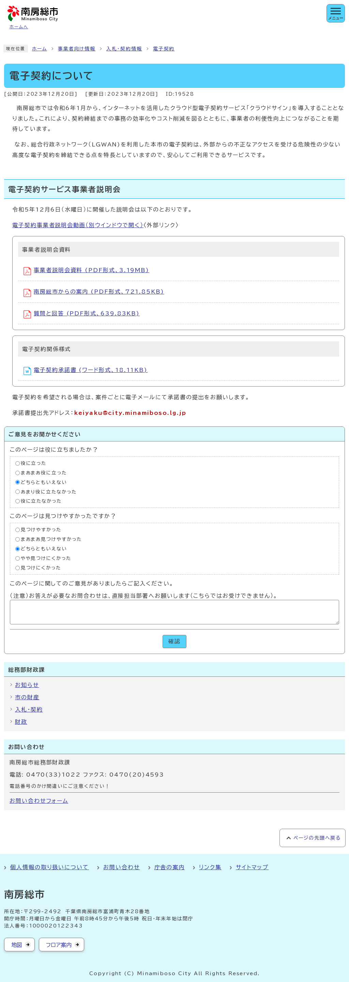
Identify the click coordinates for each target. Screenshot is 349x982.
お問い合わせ (121, 867)
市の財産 (27, 697)
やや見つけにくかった (46, 558)
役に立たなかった (41, 501)
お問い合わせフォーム (39, 801)
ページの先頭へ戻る (317, 838)
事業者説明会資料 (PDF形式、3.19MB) (86, 271)
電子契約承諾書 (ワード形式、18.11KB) (86, 371)
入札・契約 (29, 709)
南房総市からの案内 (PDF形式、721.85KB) (94, 293)
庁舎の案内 (169, 867)
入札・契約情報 (124, 48)
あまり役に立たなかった (49, 491)
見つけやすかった (41, 529)
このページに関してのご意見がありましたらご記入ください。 (92, 583)
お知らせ (27, 685)
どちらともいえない (44, 482)
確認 (174, 641)
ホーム (39, 48)
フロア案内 (59, 945)
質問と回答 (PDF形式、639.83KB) (82, 314)
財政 (21, 721)
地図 (16, 945)
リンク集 (210, 867)
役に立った (34, 463)
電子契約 (164, 48)
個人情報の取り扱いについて (49, 867)
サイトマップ (252, 867)
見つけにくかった (41, 567)
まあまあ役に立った (44, 472)
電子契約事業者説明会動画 (77, 225)
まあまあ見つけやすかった (51, 539)
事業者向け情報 (76, 48)
